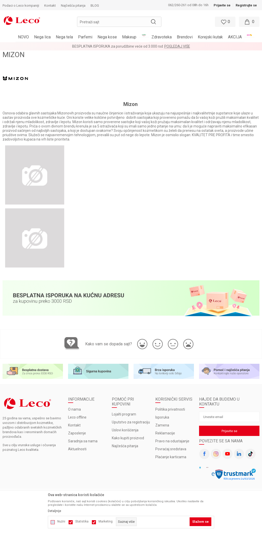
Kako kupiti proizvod (128, 438)
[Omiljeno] (224, 22)
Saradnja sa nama (82, 441)
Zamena (162, 425)
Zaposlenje (77, 433)
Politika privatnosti (170, 409)
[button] (119, 22)
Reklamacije (165, 433)
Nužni (61, 521)
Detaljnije (54, 510)
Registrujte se (246, 5)
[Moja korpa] (249, 22)
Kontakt (74, 425)
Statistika (82, 521)
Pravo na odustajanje (172, 441)
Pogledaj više (177, 46)
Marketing (106, 521)
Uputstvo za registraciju (131, 422)
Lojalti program (124, 414)
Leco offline (77, 417)
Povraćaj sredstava (170, 449)
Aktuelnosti (77, 449)
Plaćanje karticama (170, 457)
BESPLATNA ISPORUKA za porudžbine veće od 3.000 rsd (117, 46)
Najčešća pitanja (125, 446)
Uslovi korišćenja (125, 430)
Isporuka (162, 417)
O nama (74, 409)
